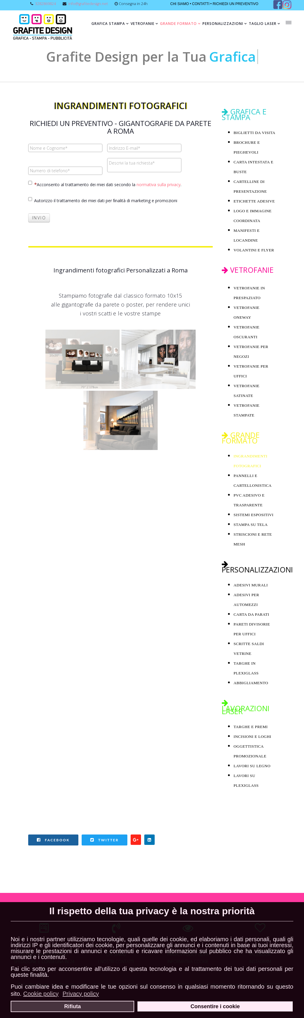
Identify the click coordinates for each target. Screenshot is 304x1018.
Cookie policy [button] (40, 993)
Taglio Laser (262, 23)
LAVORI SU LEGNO (252, 766)
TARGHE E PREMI (251, 727)
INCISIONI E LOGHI (252, 736)
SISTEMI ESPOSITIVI (253, 515)
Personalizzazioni (222, 23)
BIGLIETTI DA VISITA (255, 132)
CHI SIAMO (179, 4)
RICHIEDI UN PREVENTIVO (235, 4)
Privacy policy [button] (81, 993)
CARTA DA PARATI (251, 614)
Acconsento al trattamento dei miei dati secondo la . (104, 184)
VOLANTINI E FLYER (254, 250)
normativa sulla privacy (158, 184)
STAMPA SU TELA (251, 524)
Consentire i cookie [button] (215, 1006)
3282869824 (45, 3)
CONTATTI (200, 4)
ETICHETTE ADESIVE (254, 201)
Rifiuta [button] (72, 1006)
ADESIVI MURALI (251, 585)
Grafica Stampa (108, 23)
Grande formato (178, 23)
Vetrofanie (142, 23)
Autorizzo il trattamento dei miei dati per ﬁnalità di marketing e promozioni (102, 200)
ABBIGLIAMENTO (251, 683)
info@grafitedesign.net (88, 3)
